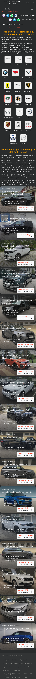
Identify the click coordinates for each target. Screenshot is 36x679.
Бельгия (14, 660)
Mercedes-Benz (8, 117)
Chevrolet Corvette (28, 78)
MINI (19, 117)
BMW (5, 78)
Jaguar (17, 91)
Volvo (23, 143)
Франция (23, 660)
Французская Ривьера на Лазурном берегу (18, 663)
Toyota (28, 130)
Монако (17, 670)
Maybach (18, 104)
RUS (27, 3)
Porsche (7, 130)
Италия (30, 667)
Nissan (30, 117)
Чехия (25, 677)
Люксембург (7, 670)
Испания (6, 677)
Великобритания (18, 667)
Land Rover (8, 104)
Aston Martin (8, 65)
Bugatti (15, 78)
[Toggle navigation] (31, 10)
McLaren (28, 104)
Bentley (28, 65)
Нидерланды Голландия (11, 674)
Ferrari (7, 91)
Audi (18, 65)
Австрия (6, 660)
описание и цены (26, 208)
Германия (6, 667)
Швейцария (16, 677)
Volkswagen (13, 143)
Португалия (27, 674)
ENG (32, 3)
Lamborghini (28, 91)
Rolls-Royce (18, 130)
